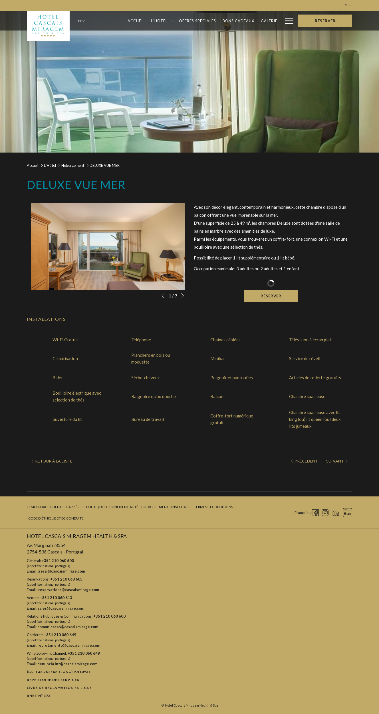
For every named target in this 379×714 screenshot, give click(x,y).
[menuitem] (46, 507)
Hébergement (72, 165)
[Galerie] (269, 21)
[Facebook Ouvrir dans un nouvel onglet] (315, 512)
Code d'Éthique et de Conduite (56, 518)
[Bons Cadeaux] (238, 21)
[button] (108, 246)
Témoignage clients (45, 507)
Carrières (74, 507)
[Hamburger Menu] (287, 21)
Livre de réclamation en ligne (59, 687)
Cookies (148, 507)
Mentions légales (175, 507)
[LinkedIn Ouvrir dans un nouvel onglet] (335, 512)
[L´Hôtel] (159, 21)
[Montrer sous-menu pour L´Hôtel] (173, 21)
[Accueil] (136, 21)
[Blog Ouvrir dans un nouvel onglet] (347, 512)
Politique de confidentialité (112, 507)
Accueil (33, 165)
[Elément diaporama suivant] (182, 295)
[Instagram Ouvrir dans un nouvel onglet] (325, 512)
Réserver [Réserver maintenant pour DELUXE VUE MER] (271, 296)
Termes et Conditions (213, 507)
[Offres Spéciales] (197, 21)
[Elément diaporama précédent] (163, 295)
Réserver (325, 21)
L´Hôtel (50, 165)
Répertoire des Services (53, 680)
